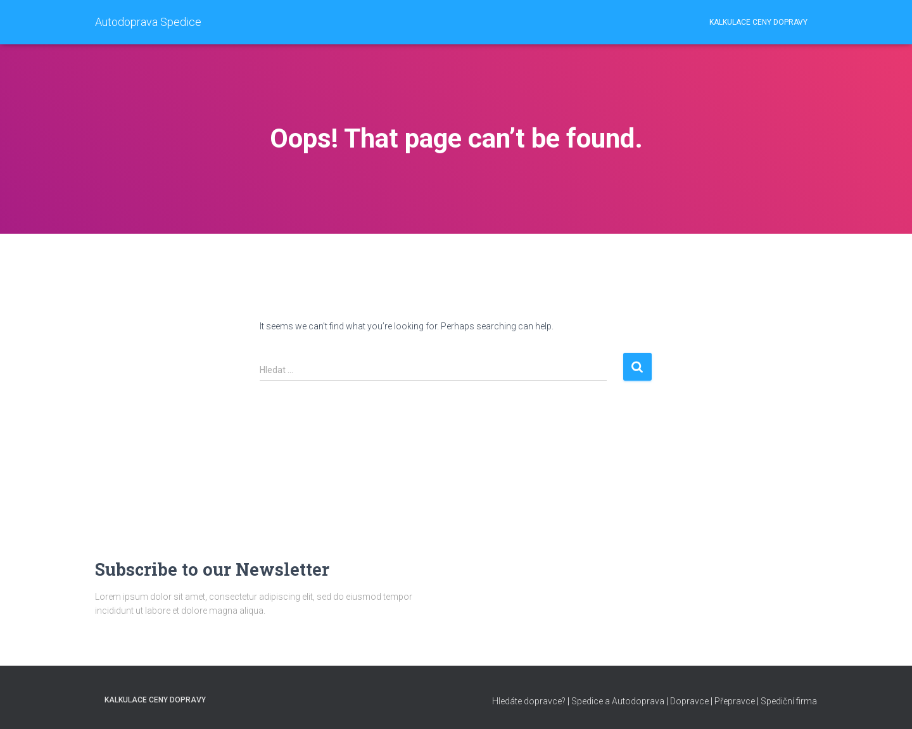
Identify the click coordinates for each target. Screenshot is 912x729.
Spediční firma (789, 701)
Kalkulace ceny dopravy (758, 22)
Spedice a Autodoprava (617, 701)
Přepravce (734, 701)
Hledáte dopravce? (529, 701)
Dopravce (689, 701)
